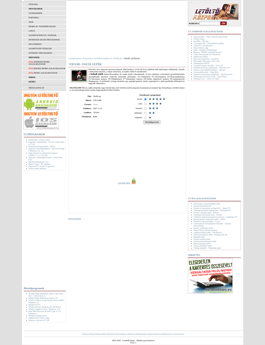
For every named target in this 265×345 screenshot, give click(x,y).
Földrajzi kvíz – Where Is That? (206, 79)
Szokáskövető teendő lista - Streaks (208, 215)
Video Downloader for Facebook (207, 54)
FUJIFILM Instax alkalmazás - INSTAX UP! (212, 68)
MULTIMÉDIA (35, 44)
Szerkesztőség (87, 334)
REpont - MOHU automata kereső (207, 52)
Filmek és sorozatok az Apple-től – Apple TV (212, 208)
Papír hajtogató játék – (203, 243)
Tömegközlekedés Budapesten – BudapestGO (212, 210)
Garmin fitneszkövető (202, 206)
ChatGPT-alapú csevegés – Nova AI (208, 65)
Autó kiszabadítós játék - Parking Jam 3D (210, 235)
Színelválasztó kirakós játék (205, 241)
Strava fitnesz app (201, 48)
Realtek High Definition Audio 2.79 (43, 298)
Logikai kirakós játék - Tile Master (208, 232)
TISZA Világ (199, 39)
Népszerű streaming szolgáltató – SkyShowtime (213, 74)
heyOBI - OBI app (201, 41)
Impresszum (153, 334)
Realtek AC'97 (34, 305)
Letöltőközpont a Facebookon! (172, 334)
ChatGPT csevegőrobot (203, 45)
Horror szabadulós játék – (204, 228)
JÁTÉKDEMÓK (35, 13)
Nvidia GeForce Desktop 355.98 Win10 (45, 307)
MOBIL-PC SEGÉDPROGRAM (42, 26)
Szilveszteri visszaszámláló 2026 (207, 204)
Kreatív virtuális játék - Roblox (206, 212)
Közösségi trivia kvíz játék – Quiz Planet (210, 76)
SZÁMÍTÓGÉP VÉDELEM (40, 48)
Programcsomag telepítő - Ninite (42, 146)
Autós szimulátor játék (203, 246)
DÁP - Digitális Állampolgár (205, 50)
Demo (95, 104)
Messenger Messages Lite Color (207, 61)
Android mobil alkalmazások (39, 63)
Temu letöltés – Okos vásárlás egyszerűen (211, 37)
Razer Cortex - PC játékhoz (40, 164)
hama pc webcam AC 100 (39, 320)
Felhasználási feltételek (104, 334)
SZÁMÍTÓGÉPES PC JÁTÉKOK (43, 35)
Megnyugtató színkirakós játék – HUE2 (210, 219)
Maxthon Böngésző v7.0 (39, 162)
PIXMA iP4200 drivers (38, 316)
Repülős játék (199, 237)
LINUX (32, 31)
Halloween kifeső (201, 56)
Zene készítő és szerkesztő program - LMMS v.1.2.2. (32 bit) (44, 154)
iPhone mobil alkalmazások (49, 68)
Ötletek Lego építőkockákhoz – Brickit (209, 70)
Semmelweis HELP (201, 63)
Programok (87, 58)
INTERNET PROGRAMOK (40, 53)
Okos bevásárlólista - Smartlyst (206, 59)
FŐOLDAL (33, 4)
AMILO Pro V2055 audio (39, 318)
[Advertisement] (44, 228)
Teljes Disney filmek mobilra (205, 230)
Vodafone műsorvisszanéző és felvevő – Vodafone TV (215, 217)
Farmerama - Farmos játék (39, 140)
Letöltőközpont (74, 58)
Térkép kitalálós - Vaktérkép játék (207, 248)
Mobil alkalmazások (46, 73)
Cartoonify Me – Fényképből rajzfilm (209, 43)
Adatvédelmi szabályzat (125, 334)
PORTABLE (34, 17)
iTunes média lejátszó (37, 168)
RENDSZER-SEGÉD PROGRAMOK (44, 40)
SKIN (31, 22)
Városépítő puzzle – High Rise (206, 72)
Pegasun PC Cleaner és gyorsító (42, 166)
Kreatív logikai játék (202, 239)
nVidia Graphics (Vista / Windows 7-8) (44, 309)
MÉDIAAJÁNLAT (36, 88)
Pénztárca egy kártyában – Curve (207, 221)
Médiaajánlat (141, 334)
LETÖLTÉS (127, 183)
